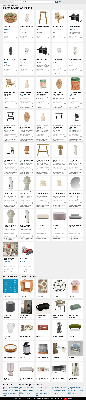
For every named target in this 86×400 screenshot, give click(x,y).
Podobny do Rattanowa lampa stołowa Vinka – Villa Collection (58, 173)
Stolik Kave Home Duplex (58, 390)
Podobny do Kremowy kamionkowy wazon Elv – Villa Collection (26, 107)
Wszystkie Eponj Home (24, 271)
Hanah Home (7, 315)
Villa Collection (8, 378)
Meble (4, 5)
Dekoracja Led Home (58, 336)
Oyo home (71, 357)
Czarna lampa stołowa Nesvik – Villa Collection (75, 127)
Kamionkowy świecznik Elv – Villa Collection (42, 193)
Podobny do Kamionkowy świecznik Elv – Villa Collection (42, 206)
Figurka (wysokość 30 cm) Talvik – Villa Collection (26, 193)
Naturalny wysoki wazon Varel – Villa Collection (58, 94)
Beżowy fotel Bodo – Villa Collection (58, 27)
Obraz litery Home (25, 336)
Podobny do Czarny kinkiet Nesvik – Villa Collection (75, 41)
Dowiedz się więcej (71, 398)
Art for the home (56, 393)
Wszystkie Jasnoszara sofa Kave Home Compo (74, 239)
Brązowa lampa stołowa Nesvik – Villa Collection (10, 160)
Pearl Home (7, 336)
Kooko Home (72, 336)
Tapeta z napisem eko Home (10, 390)
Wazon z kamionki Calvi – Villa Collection (26, 27)
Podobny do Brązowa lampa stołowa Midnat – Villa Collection (26, 173)
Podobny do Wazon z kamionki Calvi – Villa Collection (26, 41)
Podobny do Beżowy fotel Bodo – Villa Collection (58, 41)
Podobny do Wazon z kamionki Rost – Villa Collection (10, 74)
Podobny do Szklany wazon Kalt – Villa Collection (26, 74)
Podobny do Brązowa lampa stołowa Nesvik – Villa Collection (10, 173)
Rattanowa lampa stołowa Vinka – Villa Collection (58, 160)
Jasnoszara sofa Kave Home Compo (75, 226)
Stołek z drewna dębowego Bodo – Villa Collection (42, 160)
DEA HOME (22, 357)
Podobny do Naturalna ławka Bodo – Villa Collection (42, 41)
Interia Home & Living (25, 294)
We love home (40, 336)
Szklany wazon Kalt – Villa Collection (26, 60)
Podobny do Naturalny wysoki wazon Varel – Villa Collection (59, 107)
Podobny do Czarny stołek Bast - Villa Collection (10, 140)
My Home (55, 294)
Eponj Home (23, 258)
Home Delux (72, 294)
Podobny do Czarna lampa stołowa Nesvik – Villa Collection (75, 140)
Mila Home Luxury (41, 315)
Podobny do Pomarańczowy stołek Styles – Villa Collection (75, 107)
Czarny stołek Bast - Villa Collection (10, 126)
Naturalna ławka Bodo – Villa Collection (42, 27)
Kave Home (55, 225)
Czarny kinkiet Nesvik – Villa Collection (75, 27)
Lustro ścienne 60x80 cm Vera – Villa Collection (75, 193)
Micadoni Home (40, 225)
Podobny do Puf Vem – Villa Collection (9, 41)
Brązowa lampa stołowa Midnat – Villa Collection (26, 160)
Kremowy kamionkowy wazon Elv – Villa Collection (26, 94)
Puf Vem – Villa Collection (8, 27)
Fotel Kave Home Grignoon (42, 390)
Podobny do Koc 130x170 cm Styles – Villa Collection (42, 107)
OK (65, 398)
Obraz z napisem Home (42, 378)
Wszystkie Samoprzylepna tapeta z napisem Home (10, 272)
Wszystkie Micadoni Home (41, 238)
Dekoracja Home (73, 378)
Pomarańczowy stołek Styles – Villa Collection (75, 94)
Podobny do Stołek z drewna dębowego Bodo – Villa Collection (42, 173)
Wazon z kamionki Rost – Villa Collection (10, 60)
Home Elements (24, 315)
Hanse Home (39, 294)
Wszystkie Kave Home (56, 238)
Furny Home (56, 357)
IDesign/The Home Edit (10, 294)
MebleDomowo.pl (8, 1)
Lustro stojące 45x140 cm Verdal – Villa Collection (75, 160)
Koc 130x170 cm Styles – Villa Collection (42, 93)
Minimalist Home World (42, 357)
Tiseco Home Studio (74, 315)
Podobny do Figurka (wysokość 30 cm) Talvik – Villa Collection (26, 206)
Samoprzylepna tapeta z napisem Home (10, 259)
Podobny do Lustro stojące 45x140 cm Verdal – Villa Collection (75, 173)
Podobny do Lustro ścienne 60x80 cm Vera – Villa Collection (75, 206)
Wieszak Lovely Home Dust (75, 393)
